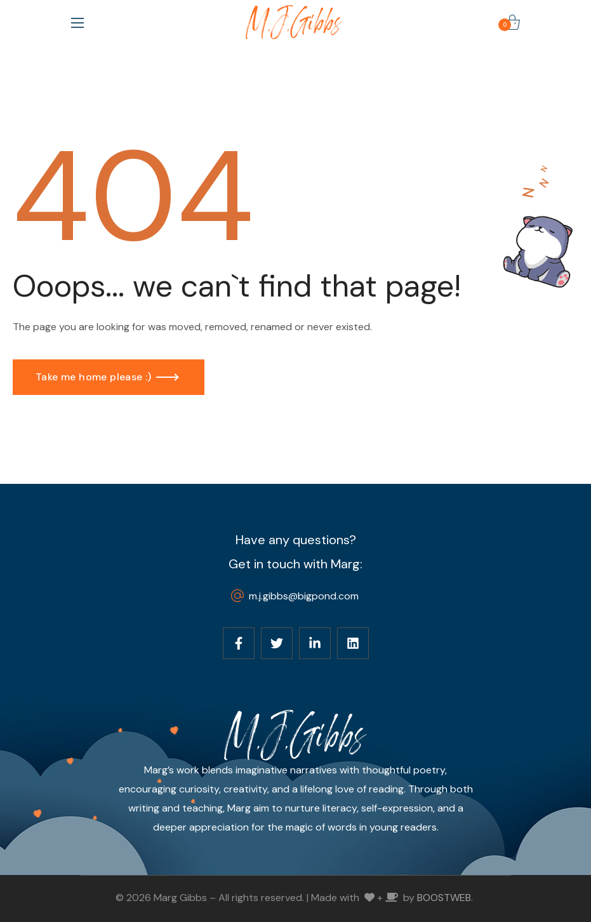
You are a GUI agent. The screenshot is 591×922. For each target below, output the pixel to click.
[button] (512, 22)
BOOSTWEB (444, 897)
